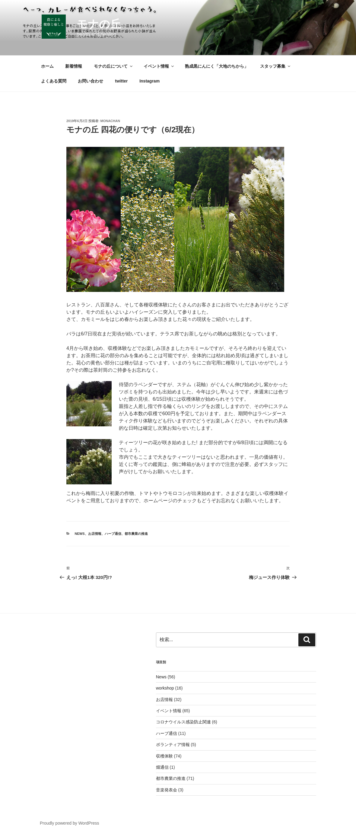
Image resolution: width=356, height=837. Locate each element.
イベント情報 (159, 66)
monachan (110, 121)
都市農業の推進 (136, 533)
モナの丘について (113, 66)
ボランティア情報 (173, 744)
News (80, 533)
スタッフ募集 (275, 66)
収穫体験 (164, 756)
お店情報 (94, 533)
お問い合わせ (90, 81)
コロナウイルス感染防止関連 (183, 721)
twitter (121, 81)
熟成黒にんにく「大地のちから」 (216, 66)
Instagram (149, 81)
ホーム (47, 66)
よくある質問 (53, 81)
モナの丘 (99, 24)
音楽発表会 (166, 789)
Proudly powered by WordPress (69, 823)
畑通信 (162, 767)
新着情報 (73, 66)
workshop (165, 688)
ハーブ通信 (113, 533)
